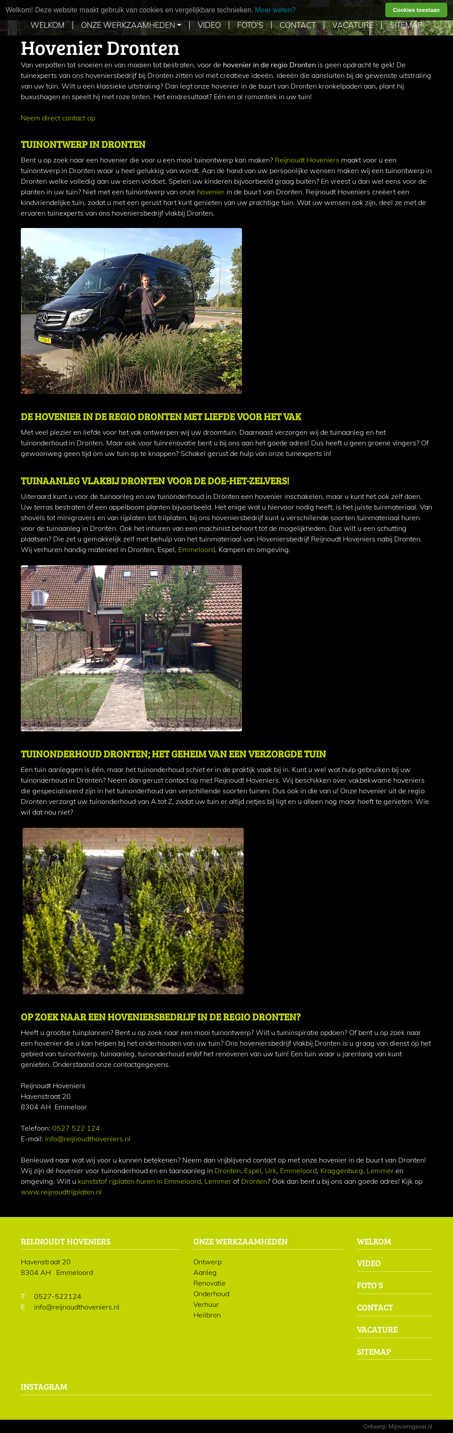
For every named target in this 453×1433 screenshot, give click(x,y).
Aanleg (205, 1272)
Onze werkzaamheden (128, 25)
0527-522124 (57, 1296)
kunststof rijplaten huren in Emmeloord (139, 1181)
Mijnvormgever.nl (410, 1426)
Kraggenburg (341, 1170)
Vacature (352, 25)
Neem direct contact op (58, 117)
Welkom (48, 25)
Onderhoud (211, 1293)
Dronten (228, 1170)
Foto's (250, 25)
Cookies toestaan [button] (416, 10)
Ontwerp (207, 1261)
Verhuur (206, 1304)
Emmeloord (196, 549)
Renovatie (209, 1282)
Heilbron (207, 1314)
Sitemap (406, 25)
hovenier (211, 191)
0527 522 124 (76, 1128)
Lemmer (380, 1170)
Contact (298, 25)
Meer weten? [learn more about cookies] (275, 10)
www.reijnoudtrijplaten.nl (61, 1191)
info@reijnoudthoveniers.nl (88, 1138)
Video (209, 25)
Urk (270, 1170)
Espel (252, 1170)
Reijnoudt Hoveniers (307, 159)
